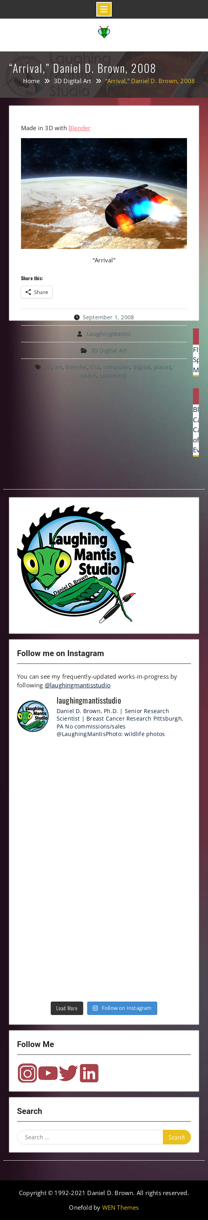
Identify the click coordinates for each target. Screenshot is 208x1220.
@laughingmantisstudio (78, 685)
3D (47, 367)
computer (116, 367)
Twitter (68, 1073)
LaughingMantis (109, 334)
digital (141, 367)
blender (76, 367)
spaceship (114, 375)
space (88, 375)
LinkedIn (89, 1073)
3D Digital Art (109, 350)
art (59, 367)
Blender (79, 128)
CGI (95, 367)
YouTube (48, 1073)
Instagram (27, 1073)
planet (162, 367)
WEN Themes (120, 1207)
